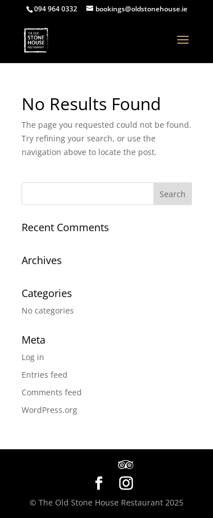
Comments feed (52, 392)
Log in (33, 357)
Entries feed (45, 374)
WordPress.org (49, 409)
